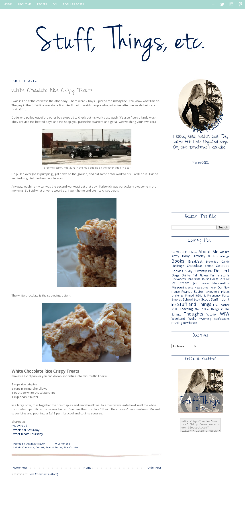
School (188, 299)
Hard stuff (193, 279)
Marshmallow (220, 283)
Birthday (199, 256)
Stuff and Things (194, 304)
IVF (227, 279)
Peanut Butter (53, 447)
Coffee (209, 265)
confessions (221, 319)
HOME (8, 4)
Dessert (39, 447)
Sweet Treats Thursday (27, 434)
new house (190, 323)
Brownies (212, 261)
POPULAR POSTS (73, 4)
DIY (55, 4)
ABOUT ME (24, 4)
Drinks (186, 275)
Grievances (179, 279)
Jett (195, 283)
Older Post (154, 468)
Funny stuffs (219, 275)
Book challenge (218, 256)
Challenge (178, 266)
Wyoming (205, 319)
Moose (189, 287)
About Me (208, 252)
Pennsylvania (212, 291)
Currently (200, 271)
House (205, 279)
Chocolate (28, 447)
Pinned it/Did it (195, 295)
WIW (224, 314)
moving (177, 322)
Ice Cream (180, 283)
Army (175, 256)
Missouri (178, 287)
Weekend (178, 318)
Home (87, 468)
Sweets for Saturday (25, 430)
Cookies (177, 271)
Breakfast (195, 261)
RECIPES (42, 4)
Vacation (211, 314)
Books (178, 261)
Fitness (204, 275)
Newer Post (20, 468)
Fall (195, 275)
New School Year (205, 287)
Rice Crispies (70, 447)
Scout (205, 299)
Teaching (186, 309)
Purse (225, 295)
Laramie (205, 283)
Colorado (222, 265)
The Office (202, 309)
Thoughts (193, 314)
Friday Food (19, 426)
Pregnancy (213, 295)
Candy (225, 261)
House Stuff (217, 279)
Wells (192, 318)
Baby (186, 256)
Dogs (176, 275)
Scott (197, 299)
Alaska (224, 252)
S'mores (177, 299)
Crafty (188, 271)
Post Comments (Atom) (43, 474)
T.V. (215, 305)
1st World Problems (184, 252)
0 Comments (62, 443)
